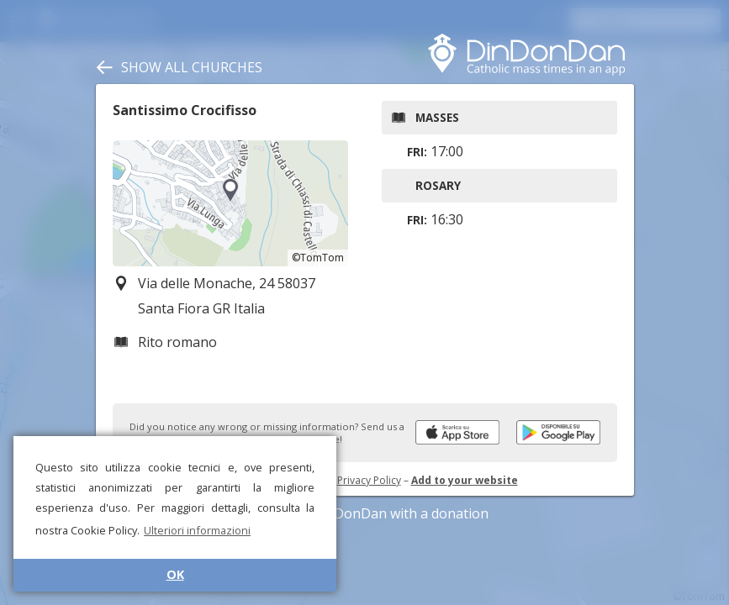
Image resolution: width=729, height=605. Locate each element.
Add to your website (464, 480)
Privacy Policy (369, 480)
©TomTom (318, 257)
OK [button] (175, 574)
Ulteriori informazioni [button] (197, 530)
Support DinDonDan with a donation (365, 513)
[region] (230, 203)
